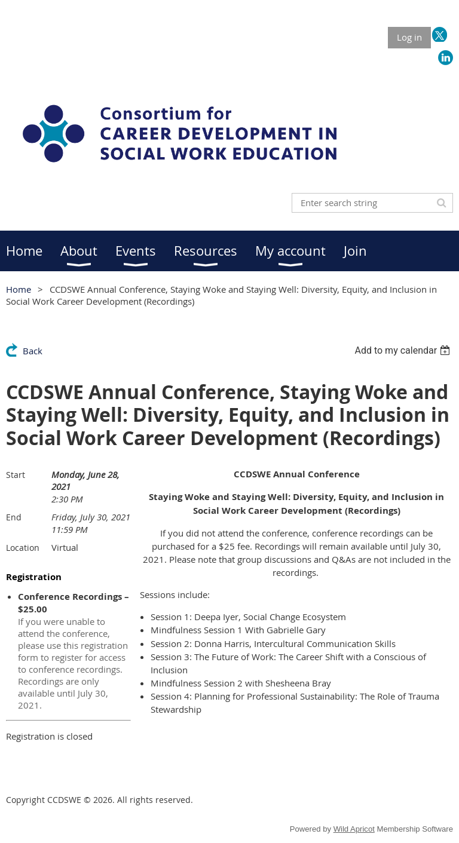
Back (32, 351)
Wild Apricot (354, 828)
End (14, 517)
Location (22, 547)
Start (15, 474)
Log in (409, 37)
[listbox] (403, 350)
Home (18, 289)
